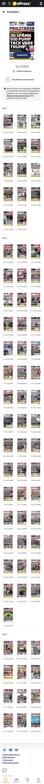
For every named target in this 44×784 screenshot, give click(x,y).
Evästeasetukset (10, 763)
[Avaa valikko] (4, 3)
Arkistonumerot (22, 71)
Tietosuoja (7, 760)
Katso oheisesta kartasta (18, 96)
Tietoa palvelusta (11, 755)
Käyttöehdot (8, 757)
